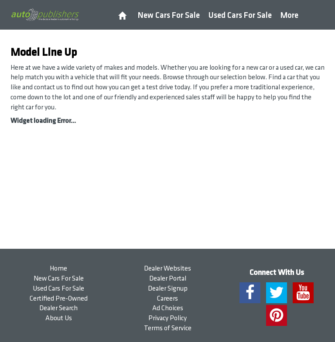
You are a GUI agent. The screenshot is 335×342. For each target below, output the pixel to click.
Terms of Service (167, 328)
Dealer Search (58, 308)
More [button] (289, 15)
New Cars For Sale (169, 15)
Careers (167, 299)
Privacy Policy (167, 318)
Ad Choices (167, 308)
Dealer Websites (167, 268)
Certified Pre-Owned (59, 299)
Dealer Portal (167, 278)
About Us (58, 318)
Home (58, 268)
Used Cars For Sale (240, 15)
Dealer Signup (168, 288)
